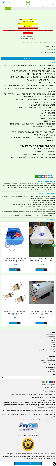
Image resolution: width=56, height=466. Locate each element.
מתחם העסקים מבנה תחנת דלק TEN (28, 24)
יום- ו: (29, 403)
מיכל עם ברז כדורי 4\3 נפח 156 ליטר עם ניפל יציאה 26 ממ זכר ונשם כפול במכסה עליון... (41, 260)
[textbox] (28, 26)
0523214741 (47, 362)
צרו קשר (52, 356)
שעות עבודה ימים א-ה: (43, 397)
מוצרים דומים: (50, 220)
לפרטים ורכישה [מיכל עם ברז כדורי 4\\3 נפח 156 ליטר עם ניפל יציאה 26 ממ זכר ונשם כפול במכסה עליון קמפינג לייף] (40, 270)
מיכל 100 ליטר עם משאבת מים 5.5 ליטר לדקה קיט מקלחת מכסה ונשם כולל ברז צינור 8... (14, 260)
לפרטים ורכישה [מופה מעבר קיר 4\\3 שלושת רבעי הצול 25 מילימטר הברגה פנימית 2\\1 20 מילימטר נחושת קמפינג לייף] (13, 323)
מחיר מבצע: (49, 53)
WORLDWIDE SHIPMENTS (44, 127)
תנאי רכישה (52, 364)
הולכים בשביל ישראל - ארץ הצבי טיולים (28, 435)
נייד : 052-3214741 (49, 388)
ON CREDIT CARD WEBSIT (44, 149)
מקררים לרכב (35, 456)
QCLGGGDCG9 (46, 46)
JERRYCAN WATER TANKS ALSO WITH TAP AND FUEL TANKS (36, 42)
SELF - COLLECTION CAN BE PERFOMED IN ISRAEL (33, 132)
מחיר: (50, 49)
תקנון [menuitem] (53, 344)
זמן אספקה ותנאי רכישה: (46, 181)
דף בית (53, 42)
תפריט (53, 4)
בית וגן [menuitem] (53, 346)
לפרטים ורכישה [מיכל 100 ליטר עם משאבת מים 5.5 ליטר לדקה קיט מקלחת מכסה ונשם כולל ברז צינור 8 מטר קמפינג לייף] (13, 270)
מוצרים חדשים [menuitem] (51, 337)
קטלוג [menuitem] (53, 352)
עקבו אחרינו (50, 367)
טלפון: (53, 362)
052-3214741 (28, 26)
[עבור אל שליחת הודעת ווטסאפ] (54, 245)
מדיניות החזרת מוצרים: (47, 194)
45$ (53, 129)
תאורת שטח (42, 456)
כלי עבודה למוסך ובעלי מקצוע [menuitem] (47, 350)
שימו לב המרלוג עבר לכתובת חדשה (28, 19)
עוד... (53, 374)
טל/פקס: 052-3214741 (48, 385)
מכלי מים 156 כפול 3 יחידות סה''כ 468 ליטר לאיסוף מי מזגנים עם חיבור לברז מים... (41, 313)
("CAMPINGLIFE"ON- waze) (44, 135)
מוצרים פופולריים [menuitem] (50, 335)
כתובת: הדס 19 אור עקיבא (48, 361)
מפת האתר (51, 332)
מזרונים (28, 456)
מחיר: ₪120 (45, 6)
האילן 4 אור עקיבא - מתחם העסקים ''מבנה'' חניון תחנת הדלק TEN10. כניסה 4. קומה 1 (32, 394)
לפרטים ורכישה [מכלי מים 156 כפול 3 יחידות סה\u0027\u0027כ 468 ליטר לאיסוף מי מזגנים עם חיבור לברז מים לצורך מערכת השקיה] (40, 323)
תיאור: (52, 62)
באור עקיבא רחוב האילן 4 (28, 22)
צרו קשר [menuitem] (52, 340)
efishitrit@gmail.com (48, 391)
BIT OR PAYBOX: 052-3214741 (43, 152)
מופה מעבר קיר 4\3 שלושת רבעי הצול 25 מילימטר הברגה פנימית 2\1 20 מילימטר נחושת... (14, 313)
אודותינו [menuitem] (53, 342)
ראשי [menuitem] (53, 338)
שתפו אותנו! (51, 371)
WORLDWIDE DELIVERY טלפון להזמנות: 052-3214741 (28, 37)
